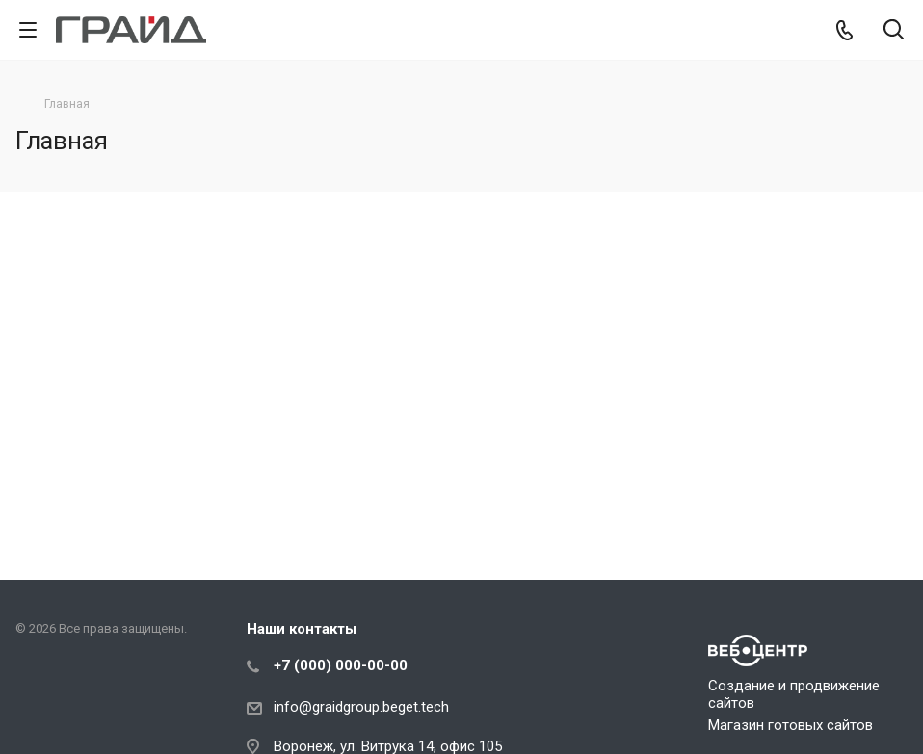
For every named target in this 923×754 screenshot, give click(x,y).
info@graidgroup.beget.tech (361, 706)
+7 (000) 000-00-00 (341, 665)
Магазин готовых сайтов (790, 725)
